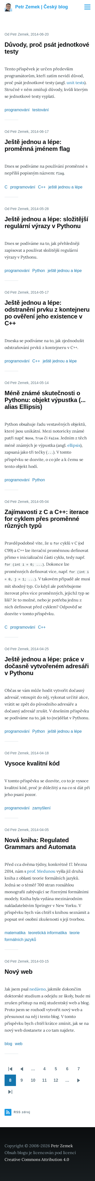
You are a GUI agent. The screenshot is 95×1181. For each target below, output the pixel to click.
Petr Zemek (62, 1143)
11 (46, 1080)
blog (8, 1042)
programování (17, 110)
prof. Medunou (41, 869)
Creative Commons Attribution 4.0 (37, 1157)
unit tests (75, 82)
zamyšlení (41, 806)
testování (40, 110)
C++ (42, 187)
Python (38, 270)
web (18, 1042)
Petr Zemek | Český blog (41, 6)
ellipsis (73, 444)
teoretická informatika (47, 931)
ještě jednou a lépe (65, 187)
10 (35, 1080)
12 (58, 1080)
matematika (15, 931)
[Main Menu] (87, 6)
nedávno (37, 987)
